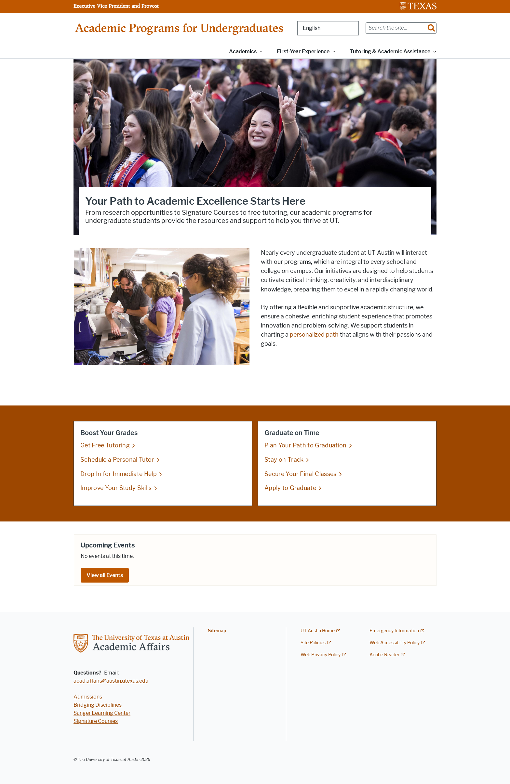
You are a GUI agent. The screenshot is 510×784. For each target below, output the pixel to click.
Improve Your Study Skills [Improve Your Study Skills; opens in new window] (116, 488)
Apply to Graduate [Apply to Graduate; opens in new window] (290, 488)
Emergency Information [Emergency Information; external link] (394, 631)
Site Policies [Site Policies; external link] (313, 643)
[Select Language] (328, 28)
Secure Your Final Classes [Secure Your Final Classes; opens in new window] (300, 473)
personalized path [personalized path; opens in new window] (314, 334)
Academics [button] (243, 51)
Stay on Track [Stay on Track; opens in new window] (284, 459)
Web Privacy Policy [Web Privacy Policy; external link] (321, 655)
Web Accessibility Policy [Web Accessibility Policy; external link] (394, 643)
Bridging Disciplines (98, 705)
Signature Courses (96, 721)
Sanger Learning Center (102, 713)
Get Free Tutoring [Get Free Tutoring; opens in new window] (105, 445)
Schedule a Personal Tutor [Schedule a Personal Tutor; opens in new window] (117, 459)
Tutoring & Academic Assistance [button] (390, 51)
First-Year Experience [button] (303, 51)
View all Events (105, 575)
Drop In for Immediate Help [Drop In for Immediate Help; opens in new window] (118, 473)
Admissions (88, 697)
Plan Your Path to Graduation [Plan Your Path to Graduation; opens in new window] (305, 445)
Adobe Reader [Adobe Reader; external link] (384, 655)
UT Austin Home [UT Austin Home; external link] (318, 631)
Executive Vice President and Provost (116, 6)
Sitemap (217, 631)
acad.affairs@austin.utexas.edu (111, 681)
